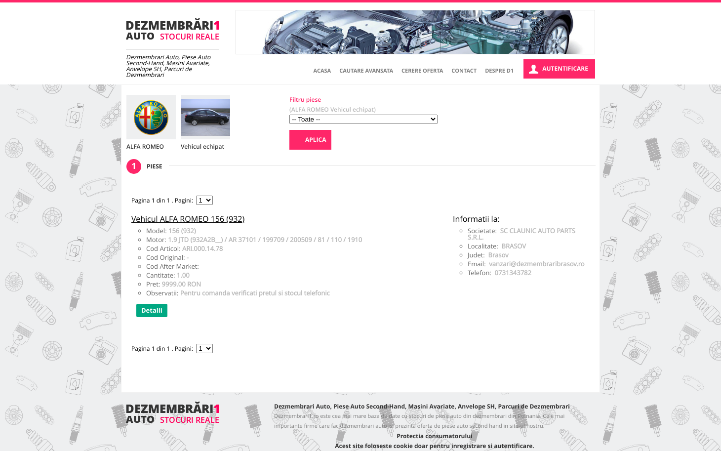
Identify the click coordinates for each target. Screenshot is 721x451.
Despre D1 (499, 71)
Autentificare (558, 69)
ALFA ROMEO (145, 146)
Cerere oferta (422, 71)
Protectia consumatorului (434, 436)
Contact (464, 71)
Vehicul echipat (202, 146)
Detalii (151, 310)
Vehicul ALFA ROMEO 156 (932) (187, 218)
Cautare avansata (366, 71)
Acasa (322, 71)
